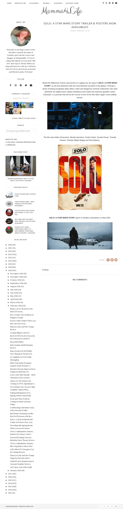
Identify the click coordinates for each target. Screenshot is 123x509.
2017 (10, 474)
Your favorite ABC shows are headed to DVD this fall (24, 212)
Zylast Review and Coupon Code (25, 195)
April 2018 (14, 299)
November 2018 (16, 277)
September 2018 (16, 283)
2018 (10, 270)
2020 (10, 264)
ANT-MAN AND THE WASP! (21, 467)
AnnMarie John (29, 506)
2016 (10, 477)
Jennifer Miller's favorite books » (24, 118)
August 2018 (15, 286)
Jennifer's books (21, 98)
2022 (10, 257)
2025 (10, 248)
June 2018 (14, 293)
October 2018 (15, 280)
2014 (10, 483)
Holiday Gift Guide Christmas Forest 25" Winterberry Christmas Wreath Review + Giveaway (25, 230)
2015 (10, 480)
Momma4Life (61, 11)
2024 (10, 251)
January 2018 (15, 470)
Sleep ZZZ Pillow (17, 342)
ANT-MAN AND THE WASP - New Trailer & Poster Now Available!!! (25, 221)
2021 (10, 261)
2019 (10, 267)
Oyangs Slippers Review (20, 333)
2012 (10, 490)
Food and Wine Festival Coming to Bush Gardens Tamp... (20, 402)
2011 (10, 493)
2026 (10, 245)
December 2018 (16, 273)
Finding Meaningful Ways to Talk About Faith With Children (21, 180)
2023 (10, 254)
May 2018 (14, 296)
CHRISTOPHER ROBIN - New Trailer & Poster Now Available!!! (24, 204)
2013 (10, 486)
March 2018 (15, 302)
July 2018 (14, 290)
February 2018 (16, 306)
